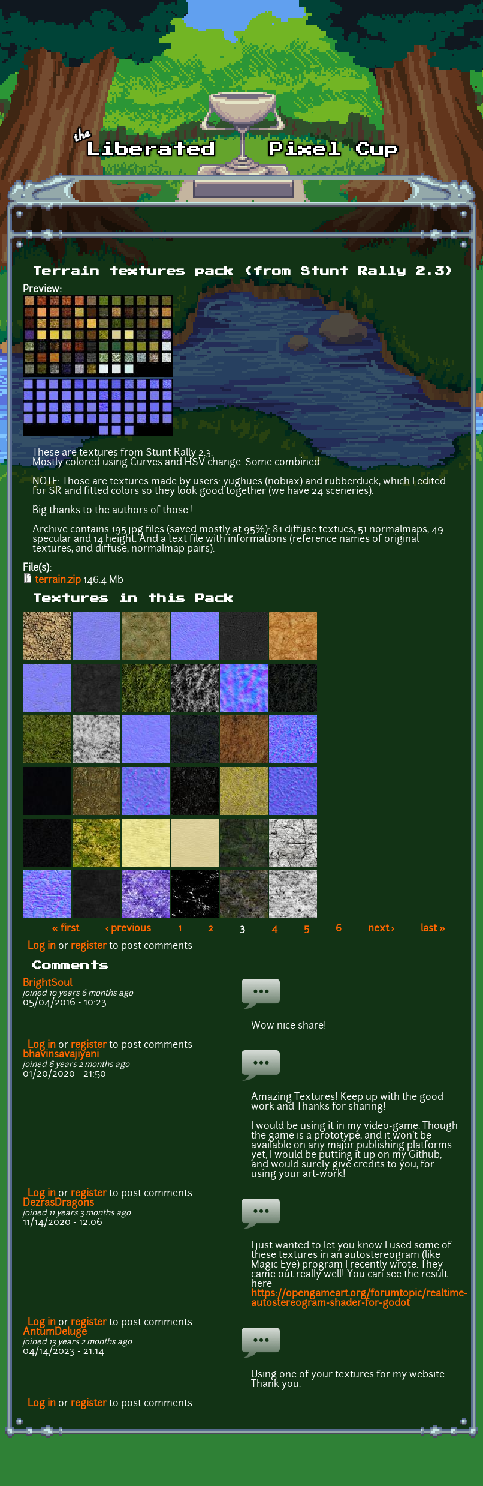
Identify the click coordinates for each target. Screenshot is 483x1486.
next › (381, 929)
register (89, 946)
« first (65, 929)
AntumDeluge (55, 1332)
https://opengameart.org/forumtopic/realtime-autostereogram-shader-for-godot (359, 1298)
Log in (42, 946)
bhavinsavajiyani (61, 1055)
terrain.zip (58, 580)
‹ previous (128, 929)
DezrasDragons (58, 1203)
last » (433, 929)
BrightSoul (47, 983)
